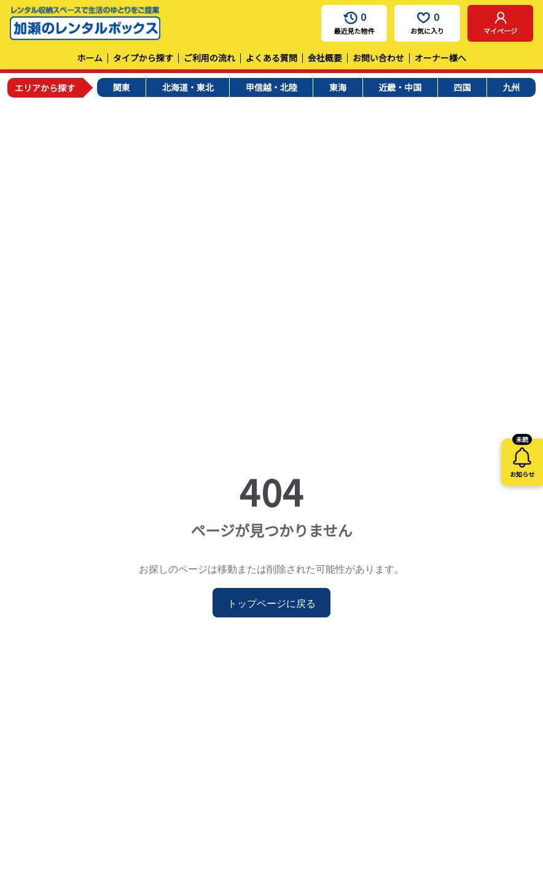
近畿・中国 (399, 87)
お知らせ (522, 459)
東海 (337, 87)
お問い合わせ (378, 58)
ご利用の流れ (209, 58)
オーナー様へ (440, 58)
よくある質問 (271, 58)
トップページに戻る (271, 602)
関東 (121, 87)
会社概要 (325, 58)
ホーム (90, 58)
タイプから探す (143, 58)
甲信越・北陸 (271, 87)
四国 (462, 87)
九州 (511, 87)
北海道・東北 (188, 87)
